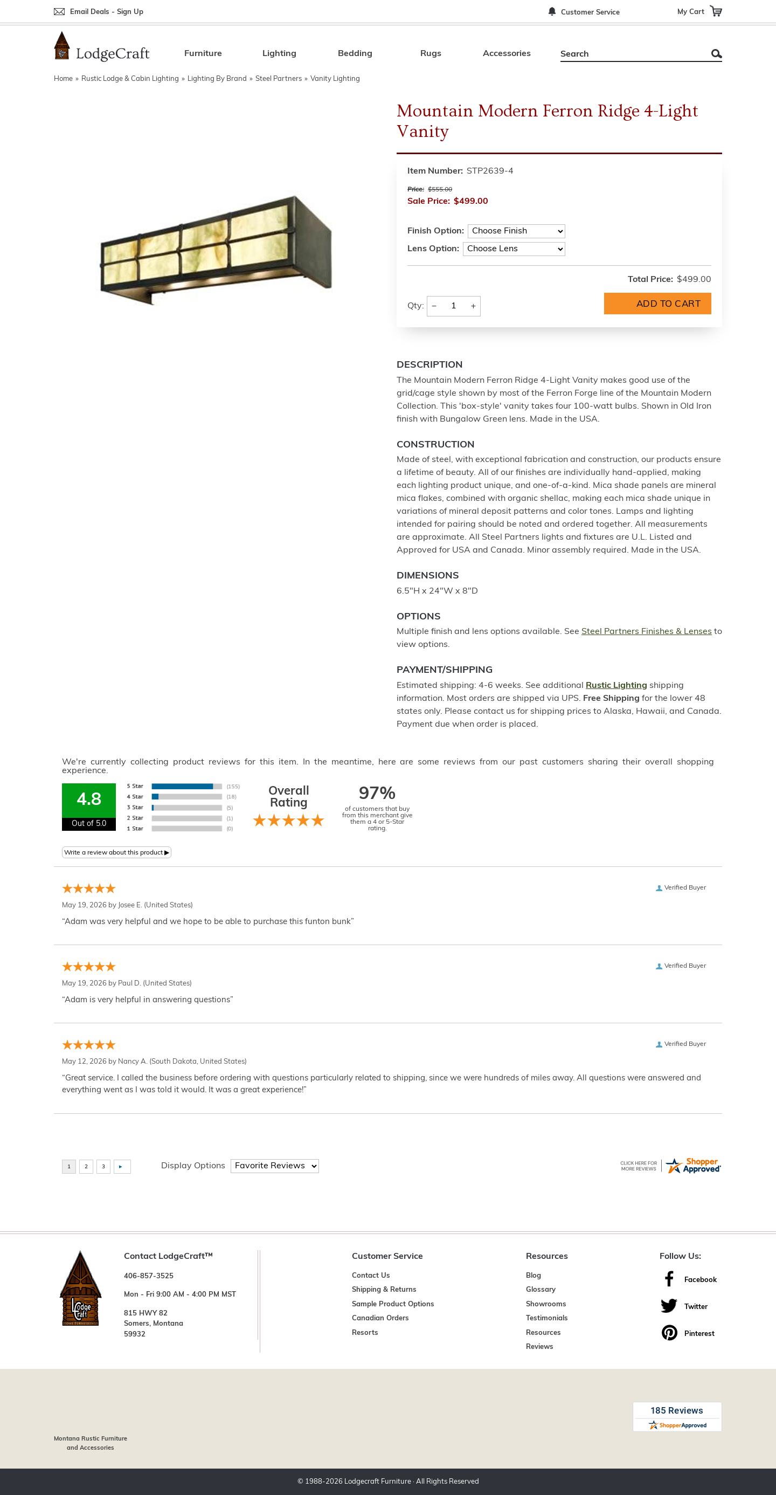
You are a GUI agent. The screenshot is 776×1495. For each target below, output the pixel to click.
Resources (543, 1332)
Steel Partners (278, 78)
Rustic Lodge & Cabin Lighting (130, 78)
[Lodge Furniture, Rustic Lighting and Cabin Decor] (102, 46)
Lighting (279, 54)
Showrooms (546, 1304)
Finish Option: (435, 231)
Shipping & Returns (384, 1289)
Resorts (365, 1332)
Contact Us (371, 1275)
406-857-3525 (149, 1276)
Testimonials (547, 1318)
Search (716, 53)
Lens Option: (433, 249)
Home (63, 78)
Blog (533, 1275)
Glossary (541, 1289)
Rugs (430, 54)
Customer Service (590, 12)
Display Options (193, 1166)
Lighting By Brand (217, 78)
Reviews (539, 1347)
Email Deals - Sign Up (106, 12)
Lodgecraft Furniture (377, 1481)
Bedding (355, 54)
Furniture (203, 54)
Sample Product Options (393, 1304)
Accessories (507, 54)
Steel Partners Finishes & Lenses (646, 632)
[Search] (629, 54)
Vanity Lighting (335, 78)
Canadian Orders (380, 1318)
